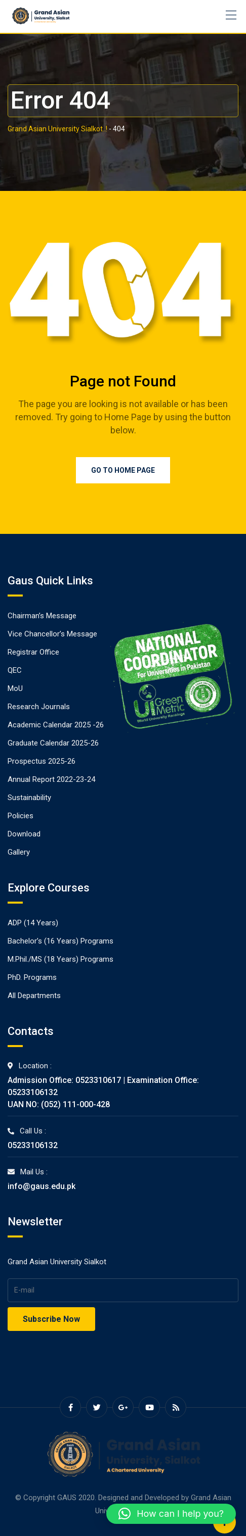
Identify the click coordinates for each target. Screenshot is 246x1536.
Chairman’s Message (42, 615)
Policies (20, 815)
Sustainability (29, 797)
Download (24, 833)
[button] (171, 1514)
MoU (15, 688)
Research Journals (39, 706)
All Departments (34, 995)
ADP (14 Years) (33, 922)
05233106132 (33, 1145)
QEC (15, 670)
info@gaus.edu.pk (41, 1186)
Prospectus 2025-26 (41, 761)
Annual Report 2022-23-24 (51, 779)
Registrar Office (33, 652)
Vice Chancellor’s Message (52, 633)
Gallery (19, 852)
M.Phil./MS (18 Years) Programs (60, 959)
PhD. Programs (32, 977)
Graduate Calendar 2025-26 (53, 743)
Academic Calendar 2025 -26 (56, 724)
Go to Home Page (123, 470)
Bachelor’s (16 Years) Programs (60, 941)
